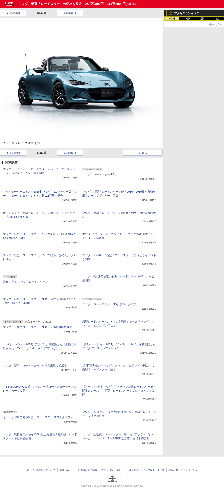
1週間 (202, 18)
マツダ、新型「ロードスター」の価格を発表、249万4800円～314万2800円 (72, 4)
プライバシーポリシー (113, 470)
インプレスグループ (153, 470)
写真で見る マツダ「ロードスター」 (25, 281)
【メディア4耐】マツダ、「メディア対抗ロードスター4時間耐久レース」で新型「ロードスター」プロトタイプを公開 (118, 390)
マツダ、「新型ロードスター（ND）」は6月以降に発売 (37, 327)
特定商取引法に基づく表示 (182, 470)
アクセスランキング (186, 13)
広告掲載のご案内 (87, 470)
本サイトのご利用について (41, 470)
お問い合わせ (67, 470)
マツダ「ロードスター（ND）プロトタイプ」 (110, 304)
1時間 (172, 18)
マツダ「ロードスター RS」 (99, 174)
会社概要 (134, 470)
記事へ (143, 152)
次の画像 (68, 13)
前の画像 (15, 13)
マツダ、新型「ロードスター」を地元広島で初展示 (35, 365)
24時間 (186, 18)
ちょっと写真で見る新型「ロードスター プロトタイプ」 (38, 417)
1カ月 (216, 18)
